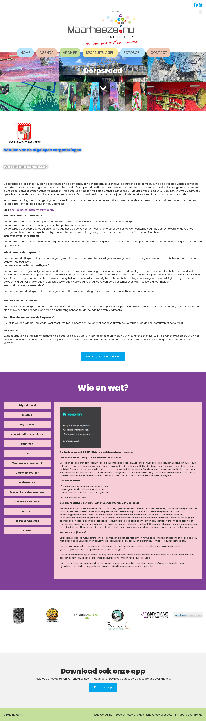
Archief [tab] (27, 530)
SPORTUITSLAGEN (100, 52)
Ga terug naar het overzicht (103, 356)
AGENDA (47, 52)
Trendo (198, 714)
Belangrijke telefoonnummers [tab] (27, 492)
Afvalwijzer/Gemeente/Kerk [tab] (27, 434)
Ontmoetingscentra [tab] (27, 521)
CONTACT (159, 52)
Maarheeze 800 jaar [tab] (27, 472)
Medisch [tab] (27, 415)
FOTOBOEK (132, 52)
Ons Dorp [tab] (27, 511)
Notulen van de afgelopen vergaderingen (42, 150)
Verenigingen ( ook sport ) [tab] (27, 463)
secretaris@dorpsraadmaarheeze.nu (32, 209)
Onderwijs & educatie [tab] (27, 501)
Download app (103, 687)
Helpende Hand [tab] (27, 405)
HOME (25, 52)
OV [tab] (27, 453)
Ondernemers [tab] (27, 482)
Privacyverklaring (102, 714)
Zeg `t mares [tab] (27, 424)
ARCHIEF (70, 52)
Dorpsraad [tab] (27, 443)
